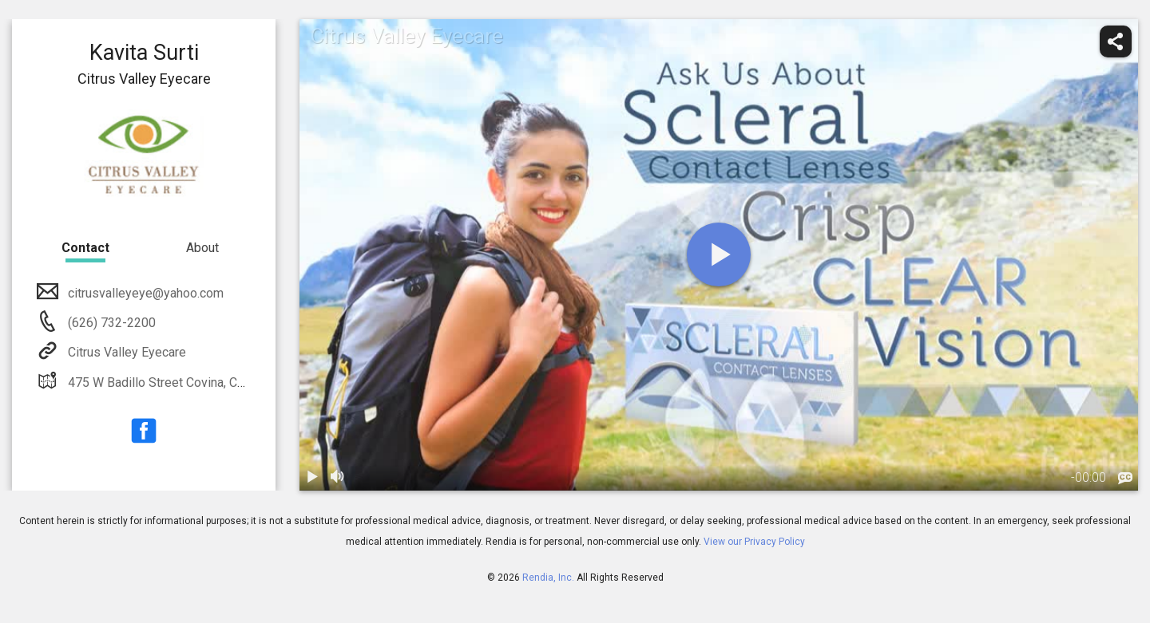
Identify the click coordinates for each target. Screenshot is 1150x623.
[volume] (338, 478)
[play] (719, 254)
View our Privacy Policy (754, 541)
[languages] (1125, 478)
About (202, 247)
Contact (85, 247)
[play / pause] (312, 478)
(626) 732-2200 (110, 322)
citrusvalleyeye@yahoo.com (144, 293)
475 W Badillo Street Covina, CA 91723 (174, 382)
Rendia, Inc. (548, 577)
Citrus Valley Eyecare (125, 352)
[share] (1116, 41)
